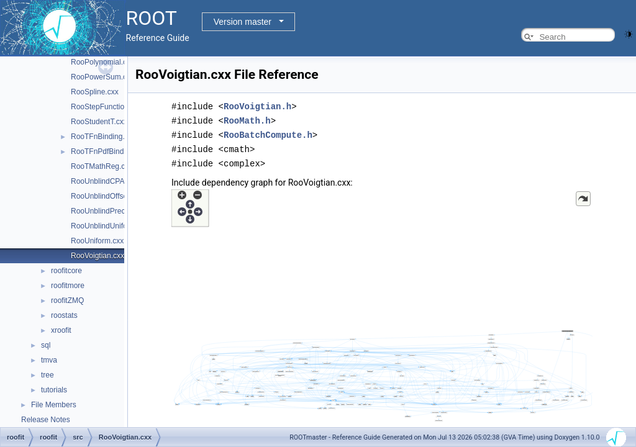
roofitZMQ (67, 300)
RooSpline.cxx (95, 92)
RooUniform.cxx (97, 241)
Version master (242, 22)
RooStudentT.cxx (99, 121)
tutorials (54, 390)
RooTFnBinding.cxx (103, 136)
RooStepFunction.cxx (106, 106)
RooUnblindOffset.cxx (107, 196)
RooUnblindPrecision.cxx (112, 211)
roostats (64, 315)
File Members (53, 404)
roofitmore (67, 285)
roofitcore (66, 270)
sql (45, 345)
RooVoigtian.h (257, 106)
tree (47, 375)
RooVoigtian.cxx (97, 255)
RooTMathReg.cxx (101, 166)
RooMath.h (247, 119)
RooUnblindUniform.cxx (110, 226)
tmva (49, 360)
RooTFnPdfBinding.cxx (109, 151)
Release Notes (45, 419)
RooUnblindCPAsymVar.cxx (116, 181)
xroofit (61, 330)
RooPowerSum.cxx (102, 77)
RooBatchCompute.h (268, 133)
